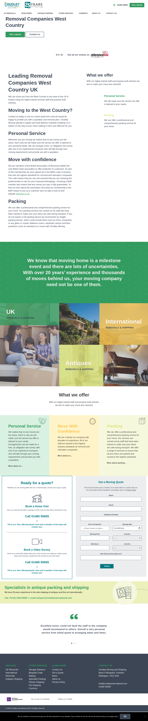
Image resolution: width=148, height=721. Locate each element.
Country (127, 543)
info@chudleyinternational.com (113, 693)
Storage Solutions (37, 679)
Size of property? (94, 534)
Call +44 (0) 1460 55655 (16, 607)
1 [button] (72, 653)
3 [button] (76, 653)
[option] (74, 640)
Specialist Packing (37, 688)
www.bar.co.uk (22, 203)
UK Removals (10, 13)
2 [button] (74, 653)
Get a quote (15, 44)
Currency (83, 13)
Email (111, 514)
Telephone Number (111, 524)
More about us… (15, 475)
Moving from (95, 543)
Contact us (34, 44)
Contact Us (111, 13)
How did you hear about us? (111, 563)
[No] (145, 716)
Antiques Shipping (14, 688)
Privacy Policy (131, 499)
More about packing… (116, 472)
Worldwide (27, 13)
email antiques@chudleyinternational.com (51, 607)
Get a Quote (137, 5)
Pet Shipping (35, 694)
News (54, 685)
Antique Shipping (46, 13)
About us (97, 13)
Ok (125, 716)
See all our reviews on (78, 64)
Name (111, 505)
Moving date (127, 534)
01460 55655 (122, 5)
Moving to (95, 553)
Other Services (67, 13)
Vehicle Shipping (36, 691)
